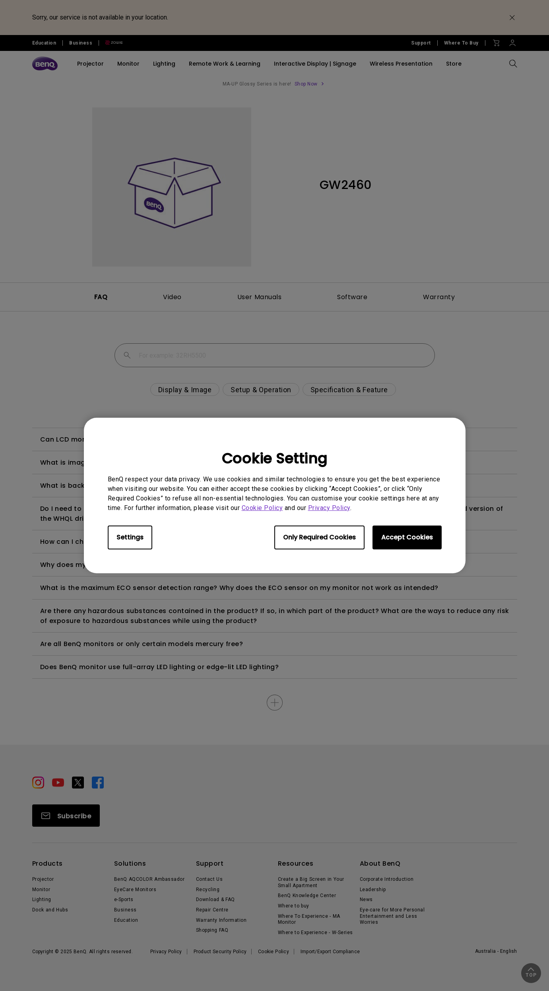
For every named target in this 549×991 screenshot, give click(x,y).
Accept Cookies (407, 537)
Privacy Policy (329, 508)
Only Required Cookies (319, 537)
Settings (130, 537)
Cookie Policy (262, 508)
